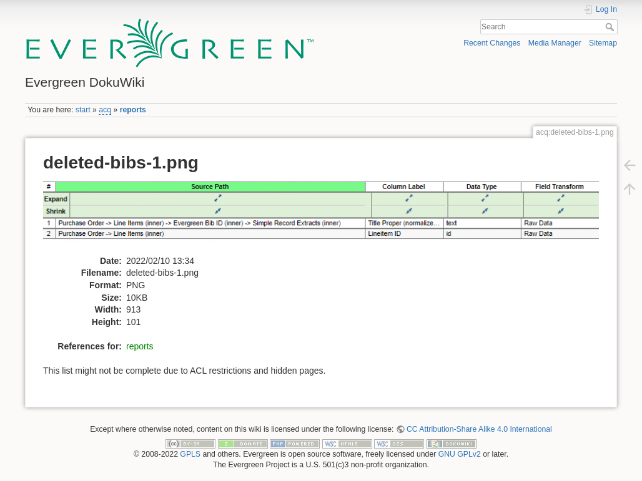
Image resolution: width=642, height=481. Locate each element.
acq (105, 109)
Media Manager (554, 43)
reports (133, 109)
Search (611, 26)
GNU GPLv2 (459, 454)
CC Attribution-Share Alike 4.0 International (479, 429)
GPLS (190, 454)
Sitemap (603, 43)
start (83, 109)
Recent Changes (491, 43)
